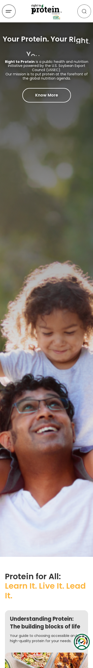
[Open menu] (9, 11)
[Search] (84, 11)
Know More (46, 95)
